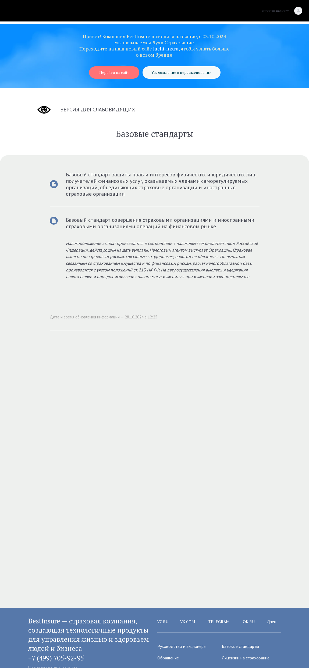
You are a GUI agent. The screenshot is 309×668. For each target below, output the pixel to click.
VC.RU (162, 621)
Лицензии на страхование (245, 657)
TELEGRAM (218, 621)
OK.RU (249, 621)
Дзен (271, 621)
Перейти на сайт (114, 72)
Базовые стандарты (240, 646)
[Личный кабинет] (298, 11)
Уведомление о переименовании (181, 72)
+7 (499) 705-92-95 (56, 658)
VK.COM (187, 621)
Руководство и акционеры (181, 646)
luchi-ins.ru (166, 48)
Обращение (168, 657)
